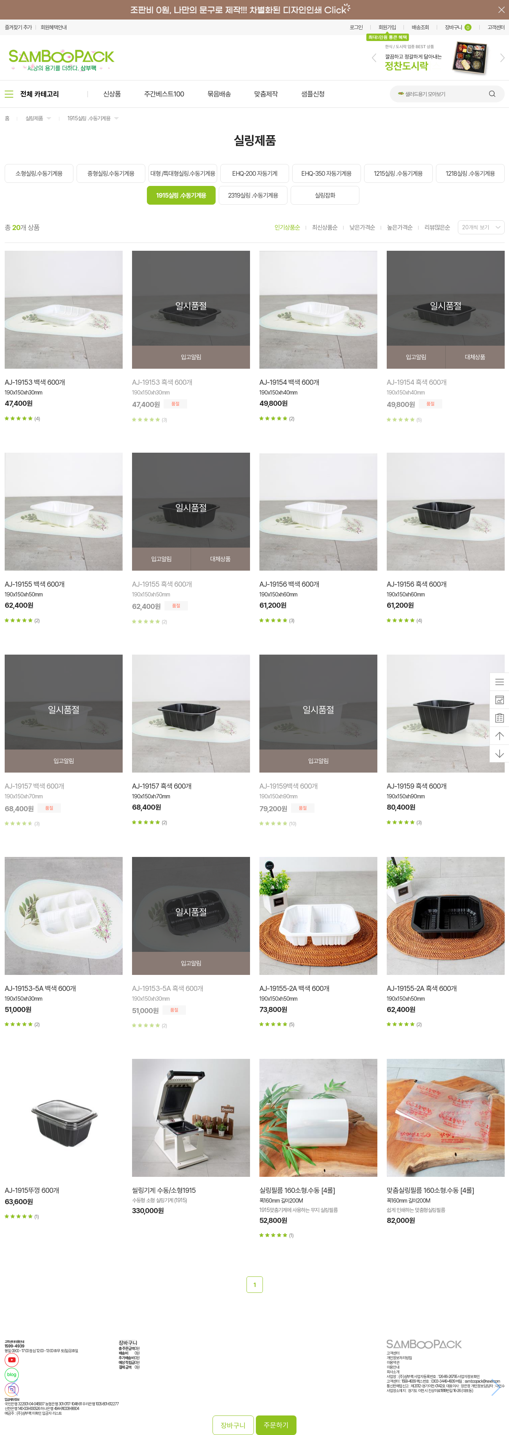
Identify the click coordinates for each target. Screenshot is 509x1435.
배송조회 (420, 27)
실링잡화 (325, 195)
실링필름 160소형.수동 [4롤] (297, 1190)
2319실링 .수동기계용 (253, 195)
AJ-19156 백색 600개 (289, 584)
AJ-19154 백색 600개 (289, 382)
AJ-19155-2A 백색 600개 (294, 988)
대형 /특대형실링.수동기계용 (182, 173)
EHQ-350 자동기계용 (326, 173)
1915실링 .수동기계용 (89, 118)
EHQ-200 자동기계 (254, 173)
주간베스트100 (164, 94)
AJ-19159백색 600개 (288, 786)
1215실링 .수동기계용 (398, 173)
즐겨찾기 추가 (18, 27)
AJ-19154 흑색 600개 (416, 382)
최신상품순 (325, 227)
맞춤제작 (266, 94)
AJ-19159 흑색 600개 (416, 786)
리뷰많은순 (437, 227)
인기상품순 (287, 227)
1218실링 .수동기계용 (470, 173)
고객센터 (496, 27)
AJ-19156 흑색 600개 (416, 584)
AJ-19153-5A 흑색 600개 (167, 988)
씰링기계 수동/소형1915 (164, 1190)
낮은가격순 (362, 227)
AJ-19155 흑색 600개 (162, 584)
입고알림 (191, 357)
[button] (374, 58)
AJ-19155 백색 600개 (34, 584)
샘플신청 (313, 94)
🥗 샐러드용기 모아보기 (421, 94)
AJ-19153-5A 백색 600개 (40, 988)
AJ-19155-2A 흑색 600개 (422, 988)
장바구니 (458, 27)
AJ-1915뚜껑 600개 (32, 1190)
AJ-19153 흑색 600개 (162, 382)
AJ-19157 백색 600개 (34, 786)
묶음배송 (219, 94)
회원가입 (387, 27)
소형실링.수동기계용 (39, 173)
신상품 (112, 94)
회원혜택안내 (53, 27)
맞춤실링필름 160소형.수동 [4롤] (430, 1190)
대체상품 (475, 357)
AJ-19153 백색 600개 (35, 382)
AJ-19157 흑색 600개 (161, 786)
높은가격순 (400, 227)
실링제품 (34, 118)
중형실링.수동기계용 (111, 173)
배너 (254, 10)
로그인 (356, 27)
